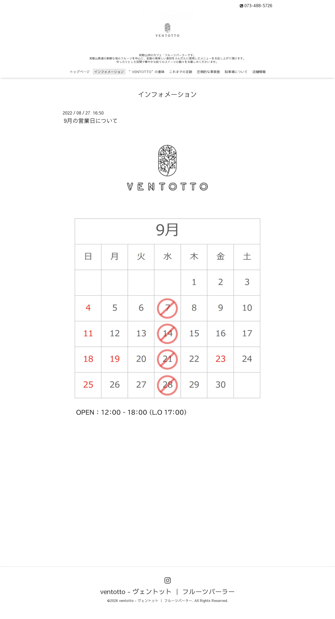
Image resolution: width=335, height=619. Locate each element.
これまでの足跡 (180, 71)
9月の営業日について (91, 120)
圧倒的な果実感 (208, 71)
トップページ (80, 71)
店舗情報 (259, 71)
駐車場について (236, 71)
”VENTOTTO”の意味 (146, 71)
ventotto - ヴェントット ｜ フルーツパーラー (167, 591)
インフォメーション (109, 71)
